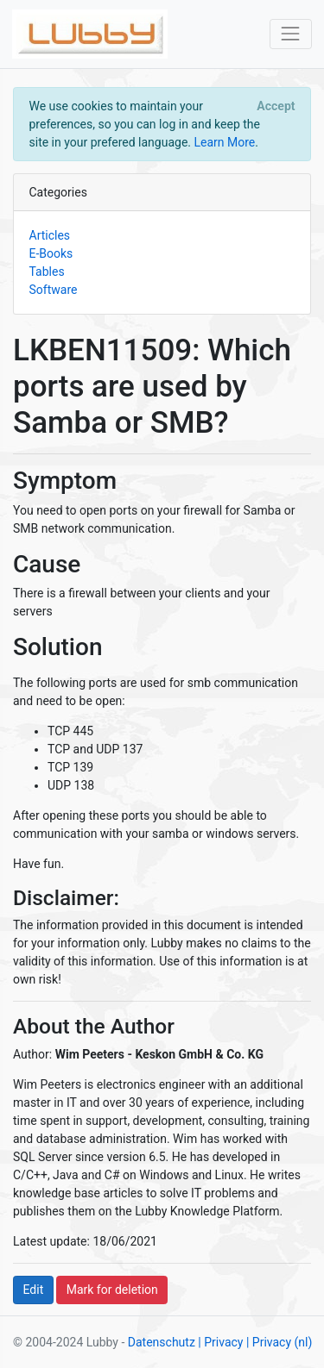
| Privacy (220, 1342)
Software (53, 290)
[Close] (276, 106)
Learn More (224, 142)
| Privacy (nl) (279, 1342)
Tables (47, 271)
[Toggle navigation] (291, 34)
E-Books (51, 253)
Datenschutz (161, 1342)
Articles (50, 235)
